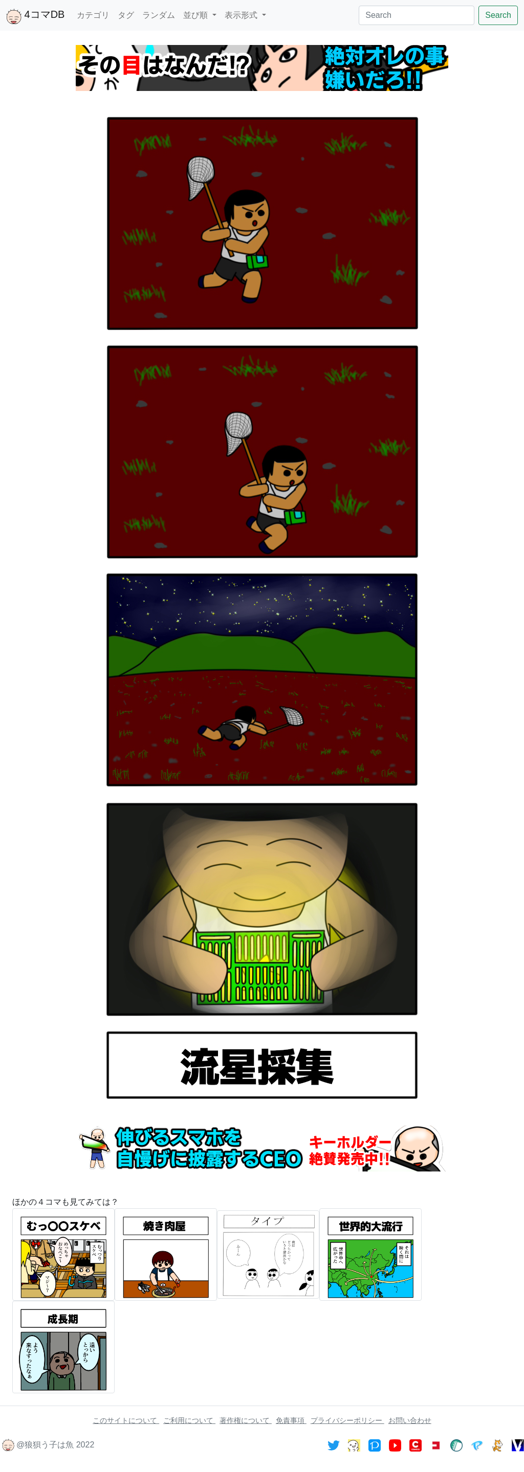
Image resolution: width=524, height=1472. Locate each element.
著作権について (246, 1420)
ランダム (158, 15)
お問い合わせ (409, 1420)
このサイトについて (126, 1420)
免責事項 (291, 1420)
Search (498, 15)
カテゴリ (93, 15)
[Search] (416, 15)
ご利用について (189, 1420)
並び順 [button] (196, 15)
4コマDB (35, 16)
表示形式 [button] (242, 15)
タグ (126, 15)
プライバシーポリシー (347, 1420)
